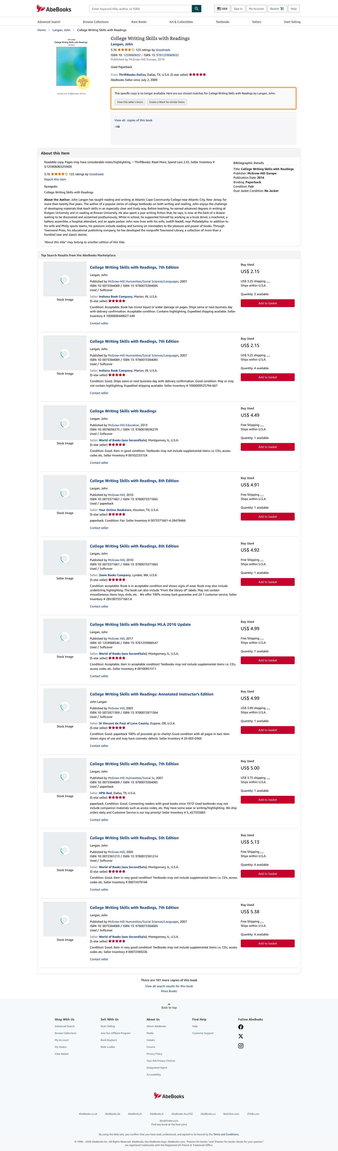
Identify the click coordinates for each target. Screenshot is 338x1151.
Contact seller (99, 323)
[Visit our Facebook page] (240, 1028)
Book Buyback (109, 1040)
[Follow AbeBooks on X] (240, 1037)
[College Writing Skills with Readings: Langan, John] (71, 37)
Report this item (55, 179)
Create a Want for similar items (167, 102)
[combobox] (140, 8)
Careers (151, 1040)
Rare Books (139, 22)
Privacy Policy (154, 1054)
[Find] (196, 8)
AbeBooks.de (112, 1114)
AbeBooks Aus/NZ (182, 1114)
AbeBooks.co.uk (88, 1114)
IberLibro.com (231, 1114)
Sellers (256, 22)
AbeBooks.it (157, 1114)
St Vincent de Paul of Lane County (124, 723)
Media (150, 1033)
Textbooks (222, 22)
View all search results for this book (169, 986)
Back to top (169, 1008)
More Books (169, 991)
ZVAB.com (253, 1114)
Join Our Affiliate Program (116, 1033)
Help (294, 8)
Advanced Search (49, 22)
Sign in (238, 8)
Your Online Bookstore (115, 510)
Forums (151, 1047)
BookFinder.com (169, 1123)
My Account (256, 8)
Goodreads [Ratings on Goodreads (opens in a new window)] (163, 50)
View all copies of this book (133, 120)
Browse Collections (96, 22)
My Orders (60, 1047)
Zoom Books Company (115, 575)
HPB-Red (105, 793)
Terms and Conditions (225, 1134)
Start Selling (292, 22)
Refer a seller (108, 1047)
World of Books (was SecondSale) (123, 440)
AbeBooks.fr (135, 1114)
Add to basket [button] (267, 303)
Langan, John (61, 30)
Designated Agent (157, 1068)
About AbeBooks (156, 1026)
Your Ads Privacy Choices (161, 1061)
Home (42, 30)
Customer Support (203, 1033)
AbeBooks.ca (208, 1114)
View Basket (62, 1054)
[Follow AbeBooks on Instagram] (240, 1046)
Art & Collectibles (181, 22)
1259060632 (132, 55)
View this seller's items (130, 102)
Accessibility (154, 1075)
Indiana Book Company (116, 297)
